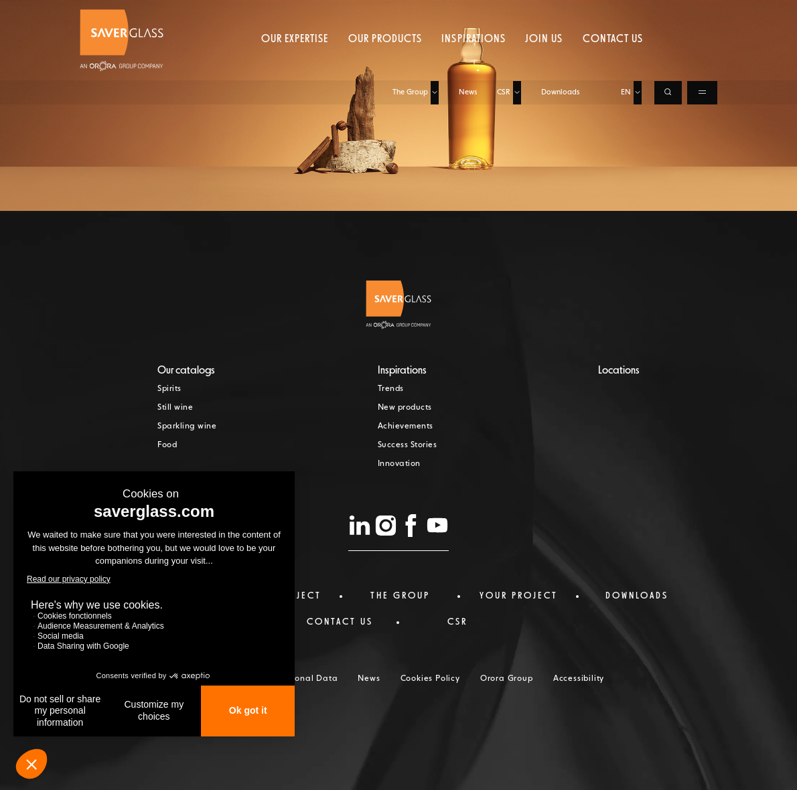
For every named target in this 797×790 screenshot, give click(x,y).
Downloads (560, 11)
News (468, 11)
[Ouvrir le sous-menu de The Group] (435, 12)
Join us (544, 63)
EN (626, 11)
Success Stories (407, 445)
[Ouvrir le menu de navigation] (702, 12)
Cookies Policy (430, 679)
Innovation (399, 464)
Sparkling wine (186, 426)
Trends (391, 389)
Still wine (175, 408)
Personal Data (307, 679)
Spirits (169, 389)
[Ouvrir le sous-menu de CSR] (517, 12)
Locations (619, 371)
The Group (410, 11)
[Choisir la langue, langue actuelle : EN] (638, 12)
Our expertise (295, 63)
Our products (385, 63)
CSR (503, 11)
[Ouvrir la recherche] (668, 12)
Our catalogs (186, 371)
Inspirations (473, 63)
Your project (519, 596)
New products (405, 408)
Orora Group (506, 679)
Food (167, 445)
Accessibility (578, 679)
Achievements (405, 426)
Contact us (613, 63)
